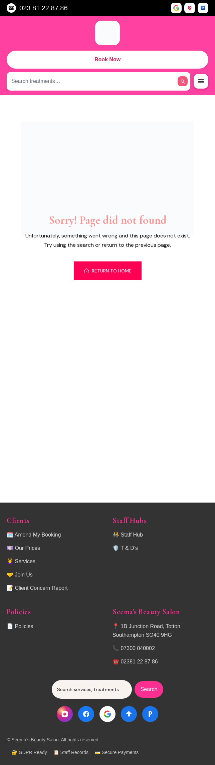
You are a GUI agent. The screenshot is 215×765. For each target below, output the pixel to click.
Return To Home (108, 271)
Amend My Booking (38, 535)
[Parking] (150, 714)
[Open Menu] (201, 81)
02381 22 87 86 (139, 661)
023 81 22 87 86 (43, 8)
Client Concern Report (41, 588)
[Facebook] (86, 714)
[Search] (183, 81)
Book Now (107, 59)
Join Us (23, 574)
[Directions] (129, 714)
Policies (24, 626)
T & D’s (129, 548)
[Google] (107, 714)
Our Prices (27, 548)
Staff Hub (132, 535)
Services (25, 561)
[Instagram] (65, 714)
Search (149, 689)
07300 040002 (138, 648)
